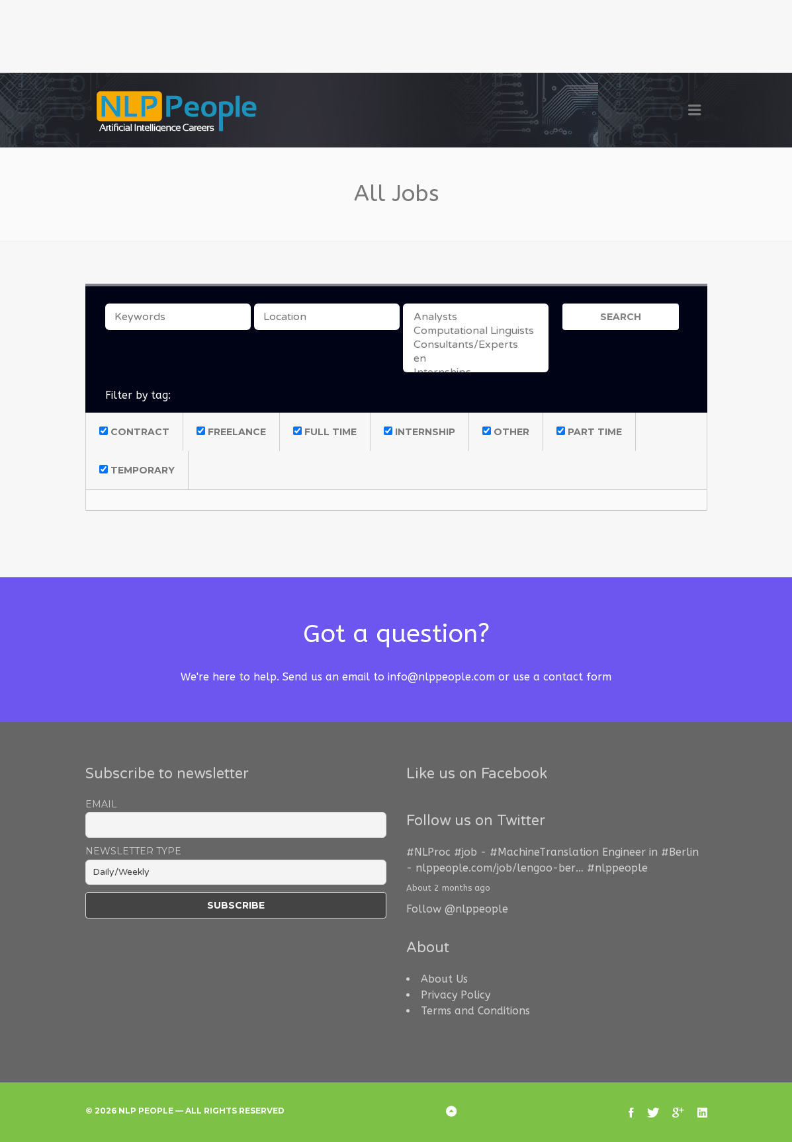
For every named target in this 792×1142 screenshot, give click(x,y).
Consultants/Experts (475, 345)
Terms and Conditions (475, 1010)
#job (465, 852)
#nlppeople (617, 868)
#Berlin (680, 852)
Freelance (231, 432)
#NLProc (428, 852)
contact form (577, 677)
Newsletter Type (133, 851)
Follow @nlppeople (457, 909)
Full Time (325, 432)
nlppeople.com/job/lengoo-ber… (500, 868)
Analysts (475, 317)
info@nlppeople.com (441, 677)
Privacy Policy (455, 995)
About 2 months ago (448, 888)
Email (101, 804)
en (475, 359)
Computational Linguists (475, 331)
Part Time (589, 432)
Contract (134, 432)
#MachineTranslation (544, 852)
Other (505, 432)
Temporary (137, 470)
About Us (444, 979)
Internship (419, 432)
